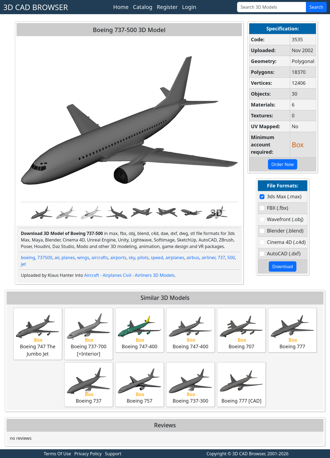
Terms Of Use (57, 454)
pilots (142, 258)
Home (121, 7)
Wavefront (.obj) (285, 219)
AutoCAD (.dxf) (283, 253)
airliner (208, 258)
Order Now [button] (282, 164)
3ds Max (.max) (284, 196)
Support (113, 454)
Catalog (143, 7)
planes (68, 258)
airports (118, 258)
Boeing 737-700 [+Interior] (88, 333)
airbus (192, 258)
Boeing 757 (139, 384)
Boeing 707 (241, 330)
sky (132, 258)
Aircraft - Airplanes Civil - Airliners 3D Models (129, 275)
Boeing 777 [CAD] (241, 384)
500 (231, 258)
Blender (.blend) (285, 230)
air (56, 258)
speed (157, 258)
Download (282, 266)
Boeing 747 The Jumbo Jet (37, 333)
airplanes (174, 258)
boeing (28, 258)
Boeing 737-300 (190, 384)
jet (23, 264)
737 (221, 258)
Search (316, 7)
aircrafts (99, 258)
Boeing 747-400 (139, 330)
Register (167, 7)
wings (83, 258)
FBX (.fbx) (277, 208)
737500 (44, 258)
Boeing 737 (88, 384)
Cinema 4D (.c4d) (286, 242)
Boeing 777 (292, 330)
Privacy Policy (88, 454)
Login (189, 7)
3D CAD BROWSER (35, 7)
